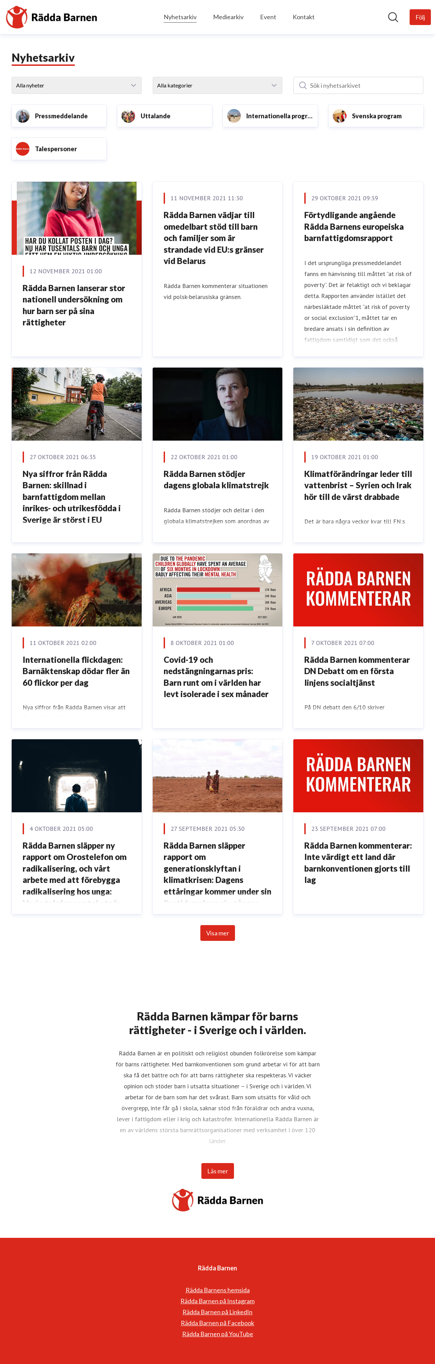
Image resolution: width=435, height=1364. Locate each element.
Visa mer (217, 933)
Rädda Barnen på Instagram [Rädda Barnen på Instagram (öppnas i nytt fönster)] (217, 1301)
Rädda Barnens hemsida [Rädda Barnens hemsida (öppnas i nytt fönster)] (218, 1290)
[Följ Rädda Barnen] (420, 17)
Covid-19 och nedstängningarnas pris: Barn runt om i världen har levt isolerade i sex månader (216, 677)
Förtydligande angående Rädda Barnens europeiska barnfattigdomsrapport (354, 226)
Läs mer (217, 1171)
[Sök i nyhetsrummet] (393, 17)
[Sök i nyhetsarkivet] (358, 85)
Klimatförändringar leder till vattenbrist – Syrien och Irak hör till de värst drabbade (358, 485)
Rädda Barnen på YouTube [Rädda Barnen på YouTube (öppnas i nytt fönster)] (217, 1334)
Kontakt (304, 17)
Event (268, 17)
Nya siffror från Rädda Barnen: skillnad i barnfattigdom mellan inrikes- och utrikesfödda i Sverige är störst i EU (72, 497)
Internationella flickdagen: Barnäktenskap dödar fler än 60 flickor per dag (76, 671)
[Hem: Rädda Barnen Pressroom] (51, 17)
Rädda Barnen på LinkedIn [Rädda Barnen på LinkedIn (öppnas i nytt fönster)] (217, 1312)
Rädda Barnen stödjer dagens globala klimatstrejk (216, 479)
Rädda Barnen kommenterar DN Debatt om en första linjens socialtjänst (357, 671)
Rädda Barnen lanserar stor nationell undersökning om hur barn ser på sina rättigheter (74, 305)
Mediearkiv (228, 17)
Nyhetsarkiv (180, 16)
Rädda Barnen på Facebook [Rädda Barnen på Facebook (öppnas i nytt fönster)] (217, 1323)
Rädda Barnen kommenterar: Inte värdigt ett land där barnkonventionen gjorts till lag (358, 862)
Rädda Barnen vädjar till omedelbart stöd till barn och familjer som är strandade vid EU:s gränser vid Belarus (214, 238)
